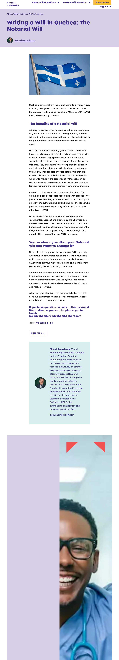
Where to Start (102, 2)
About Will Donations (45, 2)
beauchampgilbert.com (62, 415)
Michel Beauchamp (25, 40)
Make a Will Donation (77, 2)
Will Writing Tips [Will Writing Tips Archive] (36, 14)
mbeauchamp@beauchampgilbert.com (55, 315)
